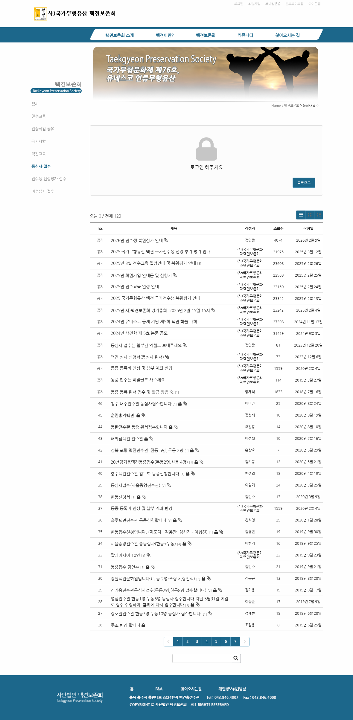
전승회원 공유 (42, 128)
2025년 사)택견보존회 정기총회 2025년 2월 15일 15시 (163, 310)
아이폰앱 (314, 4)
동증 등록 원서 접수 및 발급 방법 (142, 392)
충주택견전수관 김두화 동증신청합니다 (145, 473)
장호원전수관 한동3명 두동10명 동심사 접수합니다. (156, 613)
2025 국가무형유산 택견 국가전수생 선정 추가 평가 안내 (160, 251)
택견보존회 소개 (119, 35)
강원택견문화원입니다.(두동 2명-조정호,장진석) (153, 578)
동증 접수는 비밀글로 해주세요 (138, 379)
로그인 (238, 4)
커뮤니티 (245, 35)
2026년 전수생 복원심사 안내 (139, 240)
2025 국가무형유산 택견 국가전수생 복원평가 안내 (155, 298)
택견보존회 (205, 35)
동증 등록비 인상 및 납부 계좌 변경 (141, 368)
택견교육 (38, 154)
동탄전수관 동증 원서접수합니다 (139, 427)
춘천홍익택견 (123, 415)
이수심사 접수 (42, 191)
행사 (35, 104)
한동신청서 (120, 497)
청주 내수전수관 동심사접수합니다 (141, 403)
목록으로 (304, 183)
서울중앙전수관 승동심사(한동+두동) (143, 543)
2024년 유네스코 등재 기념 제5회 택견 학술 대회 (154, 321)
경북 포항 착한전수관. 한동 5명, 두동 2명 (147, 450)
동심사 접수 (41, 166)
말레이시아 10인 (125, 555)
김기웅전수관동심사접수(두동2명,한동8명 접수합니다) (158, 590)
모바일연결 (272, 4)
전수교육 (38, 116)
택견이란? (165, 35)
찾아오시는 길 (287, 35)
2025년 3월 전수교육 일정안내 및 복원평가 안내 (153, 263)
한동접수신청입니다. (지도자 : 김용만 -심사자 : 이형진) (159, 532)
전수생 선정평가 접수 (48, 178)
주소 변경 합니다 (125, 625)
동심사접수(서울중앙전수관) (135, 485)
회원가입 (254, 4)
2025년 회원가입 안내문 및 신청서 (144, 275)
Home (276, 106)
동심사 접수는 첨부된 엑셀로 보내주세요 (149, 345)
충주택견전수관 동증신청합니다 (138, 520)
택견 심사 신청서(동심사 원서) (140, 357)
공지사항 (38, 141)
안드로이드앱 (294, 4)
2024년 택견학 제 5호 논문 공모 (139, 333)
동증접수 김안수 (125, 567)
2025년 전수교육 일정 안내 (135, 286)
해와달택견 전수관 (127, 438)
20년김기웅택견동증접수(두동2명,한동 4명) (149, 462)
